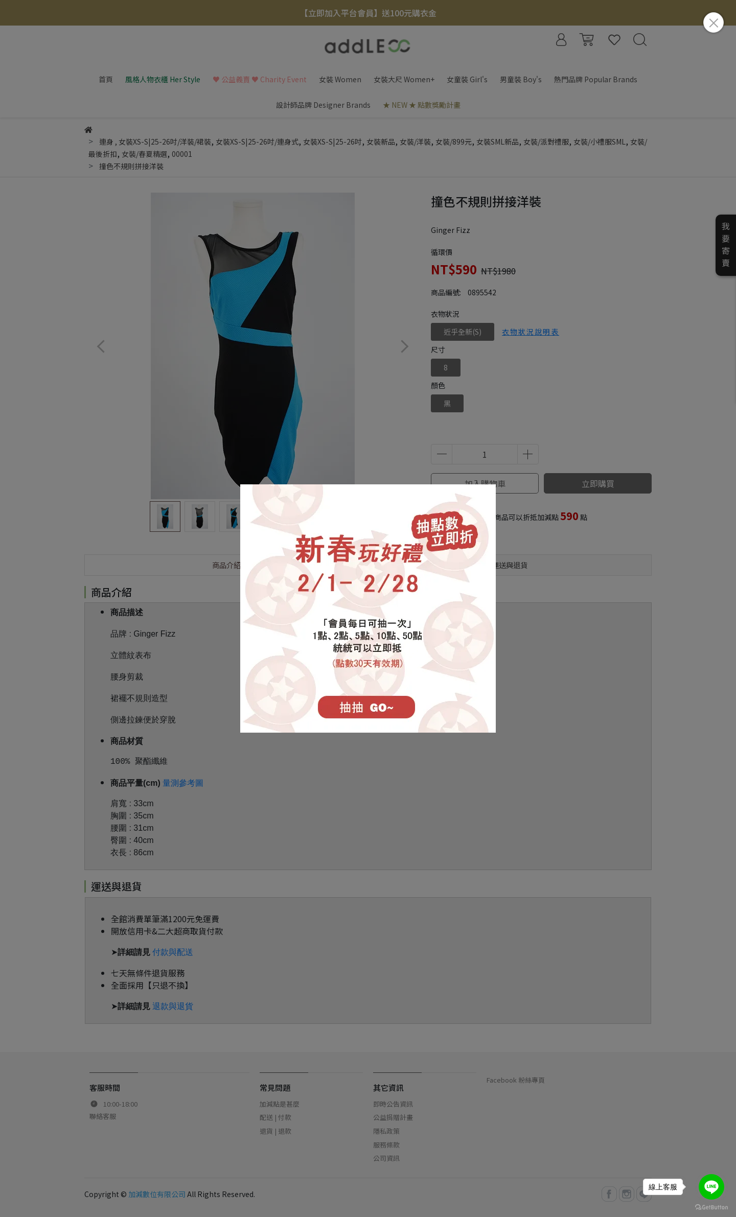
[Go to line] (711, 1187)
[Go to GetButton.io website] (711, 1206)
